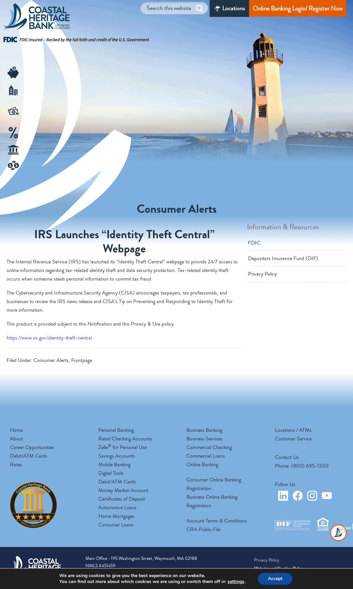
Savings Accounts (116, 456)
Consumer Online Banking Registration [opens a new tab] (213, 484)
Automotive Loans (117, 507)
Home (16, 430)
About (16, 438)
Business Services (204, 438)
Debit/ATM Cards (28, 456)
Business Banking (204, 430)
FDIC (254, 243)
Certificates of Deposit (121, 499)
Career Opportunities (32, 447)
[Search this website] (174, 8)
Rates (16, 464)
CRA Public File (203, 529)
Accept (275, 578)
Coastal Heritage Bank (36, 18)
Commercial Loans (205, 456)
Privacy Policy (262, 274)
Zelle (30, 166)
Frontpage (81, 360)
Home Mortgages (116, 516)
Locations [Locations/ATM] (233, 8)
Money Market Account (123, 490)
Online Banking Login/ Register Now (297, 8)
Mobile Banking (114, 464)
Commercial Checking (209, 447)
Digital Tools (111, 473)
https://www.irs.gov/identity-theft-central (49, 337)
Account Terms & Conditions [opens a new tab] (216, 520)
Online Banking (202, 464)
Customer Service (293, 438)
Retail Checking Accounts (125, 438)
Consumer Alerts (51, 360)
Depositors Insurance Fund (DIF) (283, 258)
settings (235, 582)
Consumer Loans (115, 524)
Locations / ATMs (293, 430)
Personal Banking (116, 430)
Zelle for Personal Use (122, 447)
